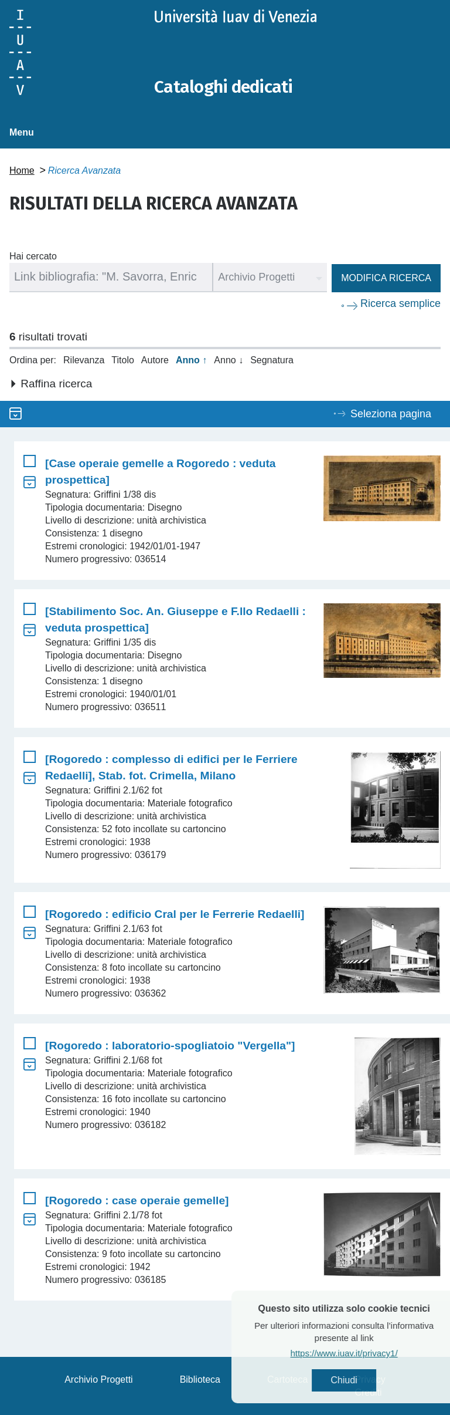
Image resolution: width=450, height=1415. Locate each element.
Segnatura (272, 359)
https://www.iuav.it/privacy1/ (365, 1353)
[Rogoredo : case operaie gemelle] (137, 1200)
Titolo (122, 359)
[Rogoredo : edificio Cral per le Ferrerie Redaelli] (174, 913)
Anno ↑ (191, 359)
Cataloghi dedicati (224, 86)
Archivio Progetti (98, 1379)
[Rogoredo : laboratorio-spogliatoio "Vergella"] (170, 1045)
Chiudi (365, 1380)
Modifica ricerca (386, 277)
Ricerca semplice (400, 303)
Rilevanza (83, 359)
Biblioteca (200, 1379)
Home (22, 170)
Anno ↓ (228, 359)
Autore (155, 359)
